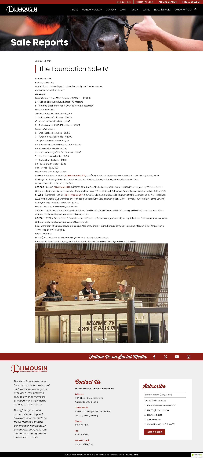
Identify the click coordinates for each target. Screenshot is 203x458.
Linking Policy (132, 455)
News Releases (154, 415)
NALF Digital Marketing (157, 411)
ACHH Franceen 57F (75, 175)
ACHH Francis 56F (73, 194)
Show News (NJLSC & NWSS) (160, 424)
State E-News (153, 420)
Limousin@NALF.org (84, 445)
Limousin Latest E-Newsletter (161, 406)
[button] (74, 10)
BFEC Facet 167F (62, 187)
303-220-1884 (81, 435)
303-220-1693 (81, 425)
